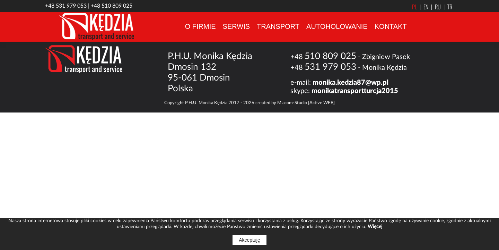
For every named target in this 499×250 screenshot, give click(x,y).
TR (446, 7)
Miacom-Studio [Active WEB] (306, 103)
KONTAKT (391, 26)
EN (422, 7)
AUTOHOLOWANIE (337, 26)
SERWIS (236, 26)
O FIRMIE (200, 26)
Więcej (375, 226)
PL (414, 7)
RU (434, 7)
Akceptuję (249, 240)
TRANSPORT (278, 26)
